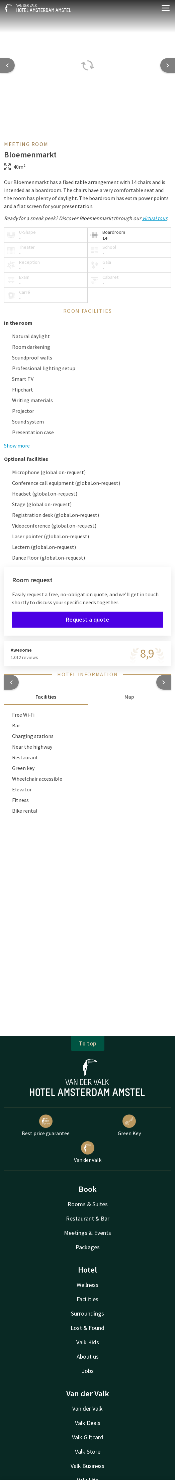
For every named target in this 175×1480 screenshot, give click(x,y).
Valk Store (87, 1451)
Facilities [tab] (45, 696)
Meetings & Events (87, 1233)
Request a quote (87, 619)
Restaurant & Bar (87, 1218)
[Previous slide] (7, 65)
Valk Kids (87, 1342)
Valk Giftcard (87, 1437)
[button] (11, 682)
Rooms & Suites (88, 1204)
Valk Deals (87, 1423)
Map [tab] (129, 696)
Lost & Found (87, 1328)
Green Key (129, 1126)
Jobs (88, 1371)
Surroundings (87, 1313)
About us (88, 1356)
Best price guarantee (46, 1126)
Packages (88, 1247)
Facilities (87, 1299)
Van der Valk (87, 1152)
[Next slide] (167, 65)
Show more (17, 445)
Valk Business (87, 1466)
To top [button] (87, 1043)
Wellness (87, 1285)
